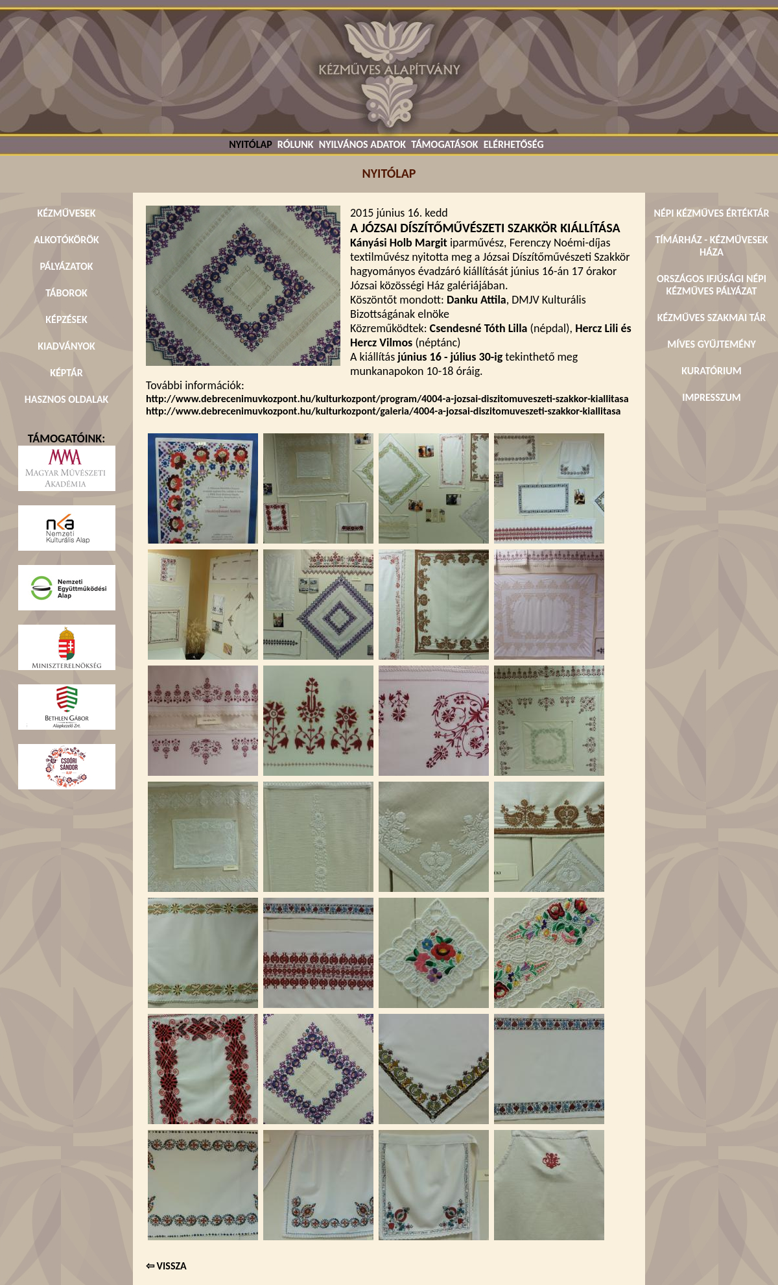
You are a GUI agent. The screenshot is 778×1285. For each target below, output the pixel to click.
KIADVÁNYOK (66, 346)
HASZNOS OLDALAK (67, 399)
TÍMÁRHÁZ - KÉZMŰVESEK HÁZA (711, 246)
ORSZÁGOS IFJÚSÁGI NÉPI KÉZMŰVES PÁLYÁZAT (711, 284)
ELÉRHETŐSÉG (514, 144)
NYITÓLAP (250, 144)
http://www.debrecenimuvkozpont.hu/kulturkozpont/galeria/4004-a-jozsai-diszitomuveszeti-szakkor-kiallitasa (383, 411)
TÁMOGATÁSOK (444, 144)
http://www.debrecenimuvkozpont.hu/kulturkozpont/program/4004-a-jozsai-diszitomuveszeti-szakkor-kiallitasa (387, 398)
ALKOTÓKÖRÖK (66, 240)
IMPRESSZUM (711, 397)
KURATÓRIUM (711, 371)
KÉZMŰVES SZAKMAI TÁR (711, 317)
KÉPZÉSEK (66, 319)
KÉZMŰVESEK (67, 213)
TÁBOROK (66, 293)
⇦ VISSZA (166, 1266)
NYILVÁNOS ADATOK (362, 144)
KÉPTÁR (66, 372)
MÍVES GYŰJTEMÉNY (711, 344)
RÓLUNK (295, 144)
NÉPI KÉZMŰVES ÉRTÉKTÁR (711, 213)
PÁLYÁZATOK (66, 266)
